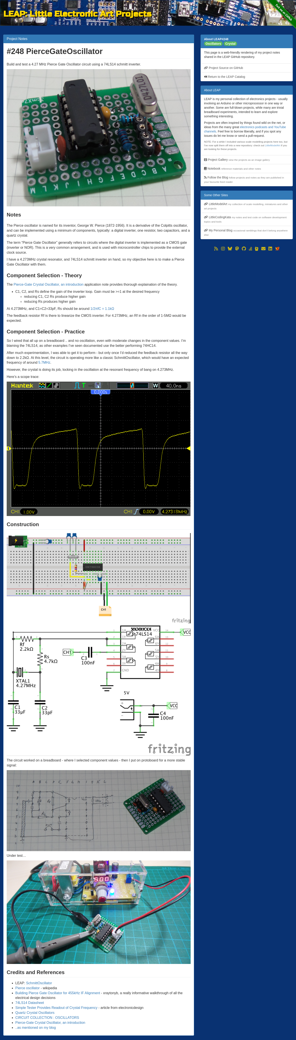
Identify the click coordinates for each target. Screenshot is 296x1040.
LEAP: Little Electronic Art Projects (77, 13)
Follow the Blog (244, 179)
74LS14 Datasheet (29, 1003)
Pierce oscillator (27, 988)
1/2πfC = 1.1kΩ (102, 309)
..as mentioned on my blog (35, 1027)
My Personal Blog (246, 232)
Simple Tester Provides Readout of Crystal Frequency (56, 1008)
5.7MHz (44, 362)
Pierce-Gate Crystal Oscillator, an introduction (49, 284)
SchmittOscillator (39, 983)
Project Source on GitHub (223, 68)
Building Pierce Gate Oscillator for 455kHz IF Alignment (57, 993)
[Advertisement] (247, 282)
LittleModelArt (272, 145)
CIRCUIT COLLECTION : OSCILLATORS (47, 1017)
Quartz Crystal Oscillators (34, 1013)
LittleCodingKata (245, 219)
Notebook (232, 168)
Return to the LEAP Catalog (224, 76)
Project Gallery (237, 159)
